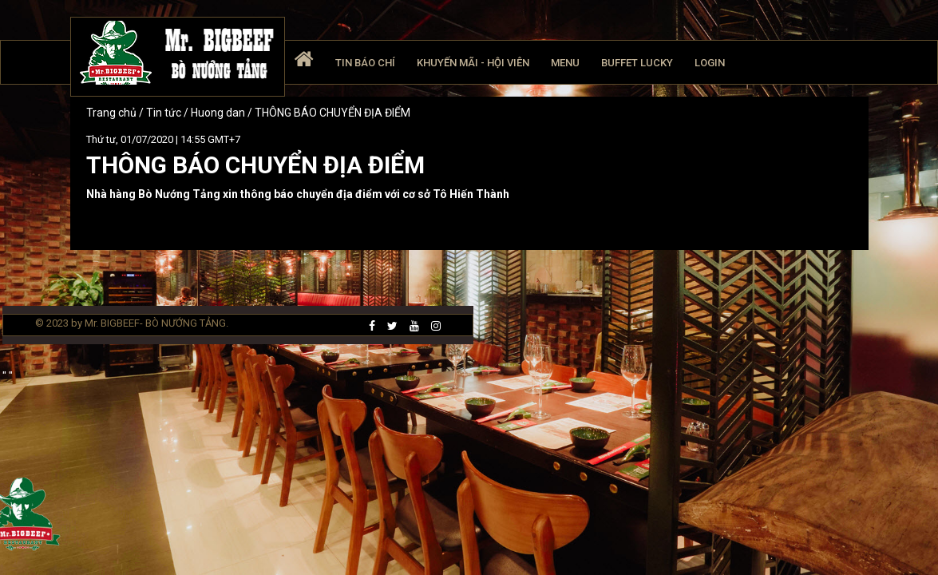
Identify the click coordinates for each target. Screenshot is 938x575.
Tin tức (165, 112)
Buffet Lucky (637, 63)
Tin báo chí (365, 63)
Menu (565, 63)
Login (710, 63)
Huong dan (218, 112)
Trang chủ (112, 112)
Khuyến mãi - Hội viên (473, 63)
